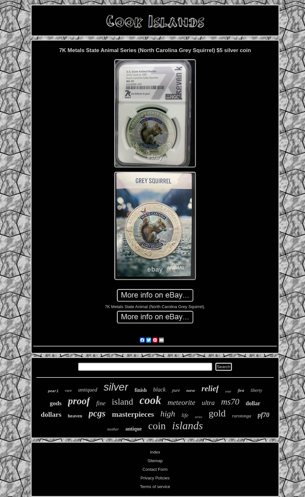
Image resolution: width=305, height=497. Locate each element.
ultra (208, 403)
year (228, 391)
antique (133, 428)
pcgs (97, 413)
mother (113, 429)
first (241, 390)
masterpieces (133, 414)
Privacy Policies (154, 478)
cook (150, 400)
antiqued (87, 390)
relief (210, 388)
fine (101, 403)
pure (176, 390)
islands (187, 425)
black (159, 389)
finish (141, 390)
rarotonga (241, 415)
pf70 (264, 414)
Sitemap (155, 460)
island (122, 402)
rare (68, 390)
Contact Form (155, 469)
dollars (51, 414)
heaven (75, 415)
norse (190, 390)
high (167, 413)
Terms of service (155, 486)
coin (157, 425)
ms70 (230, 402)
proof (79, 401)
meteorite (181, 403)
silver (116, 387)
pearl (53, 391)
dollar (253, 403)
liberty (256, 390)
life (185, 415)
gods (56, 403)
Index (155, 452)
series (198, 417)
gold (217, 413)
